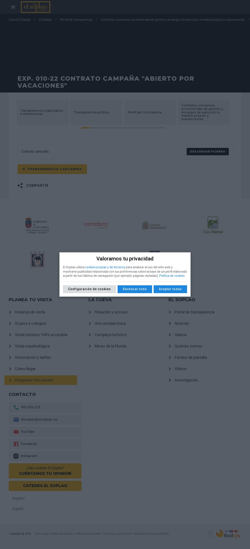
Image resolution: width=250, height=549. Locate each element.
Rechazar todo (135, 289)
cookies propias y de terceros (105, 267)
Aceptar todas (170, 289)
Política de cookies (172, 275)
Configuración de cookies (89, 289)
